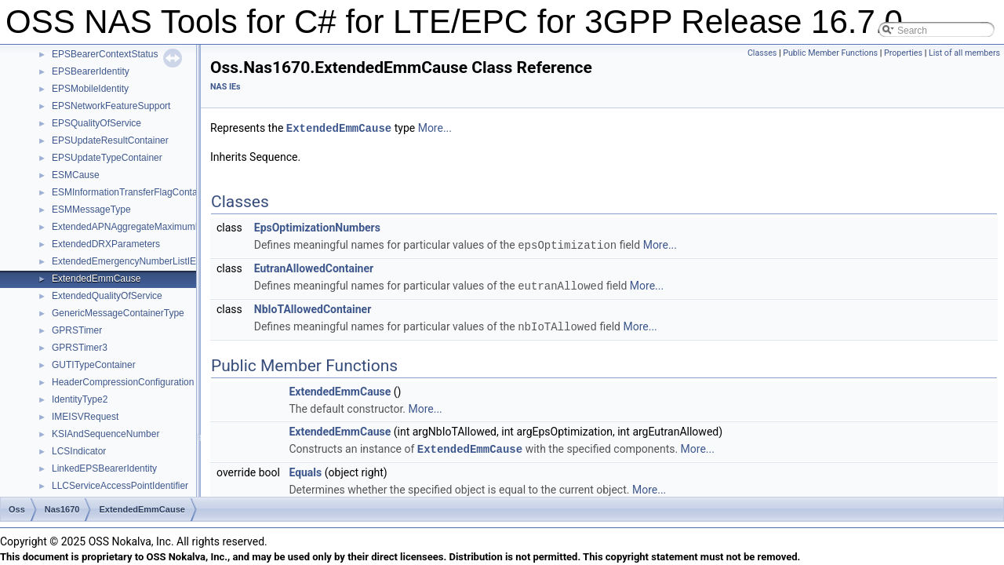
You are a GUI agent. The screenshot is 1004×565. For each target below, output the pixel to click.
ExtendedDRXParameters (106, 244)
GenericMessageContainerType (118, 313)
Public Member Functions (830, 53)
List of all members (964, 53)
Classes (762, 53)
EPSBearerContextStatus (105, 54)
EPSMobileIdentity (90, 88)
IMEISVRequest (85, 416)
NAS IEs (225, 87)
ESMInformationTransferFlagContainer (132, 192)
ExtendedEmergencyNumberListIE (124, 261)
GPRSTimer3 (79, 347)
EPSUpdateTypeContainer (107, 157)
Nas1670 (62, 509)
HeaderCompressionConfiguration (123, 382)
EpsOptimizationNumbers (317, 227)
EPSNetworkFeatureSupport (111, 105)
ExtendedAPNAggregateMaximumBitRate (139, 226)
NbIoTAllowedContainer (313, 307)
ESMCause (76, 175)
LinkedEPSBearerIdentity (104, 468)
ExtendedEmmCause (96, 278)
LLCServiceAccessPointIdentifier (120, 485)
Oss (17, 509)
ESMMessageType (91, 209)
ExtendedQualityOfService (107, 295)
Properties (903, 53)
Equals (305, 468)
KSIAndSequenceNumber (105, 433)
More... (435, 128)
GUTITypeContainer (94, 364)
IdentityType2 (79, 399)
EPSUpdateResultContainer (110, 140)
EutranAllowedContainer (313, 267)
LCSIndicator (79, 451)
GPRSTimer (77, 330)
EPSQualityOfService (96, 123)
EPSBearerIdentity (90, 71)
